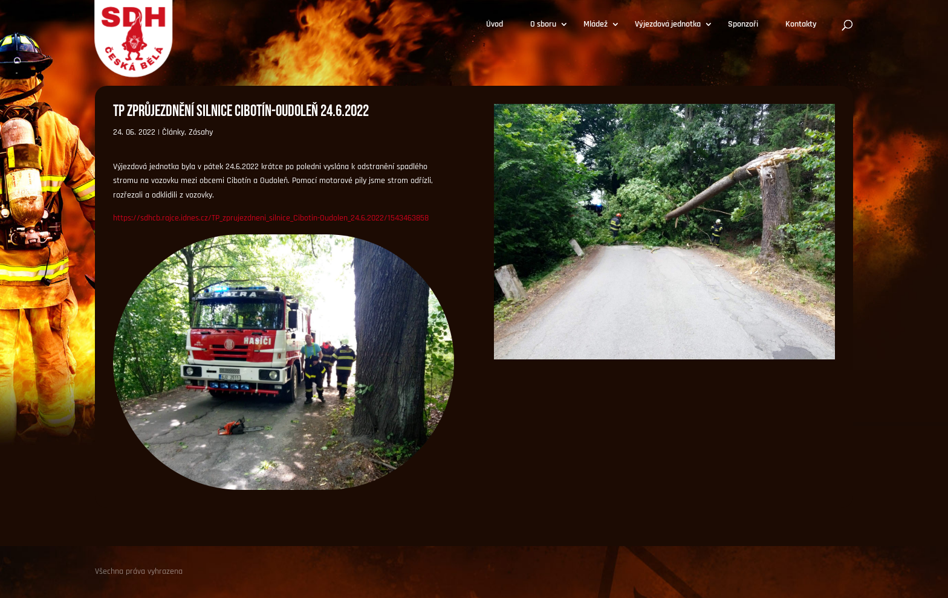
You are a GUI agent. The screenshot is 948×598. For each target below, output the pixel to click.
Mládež (595, 25)
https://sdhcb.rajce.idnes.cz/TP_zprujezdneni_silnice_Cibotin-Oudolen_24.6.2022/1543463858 (271, 218)
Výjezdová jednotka (668, 25)
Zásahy (201, 132)
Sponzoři (743, 25)
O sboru (543, 25)
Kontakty (801, 25)
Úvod (494, 25)
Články (173, 132)
